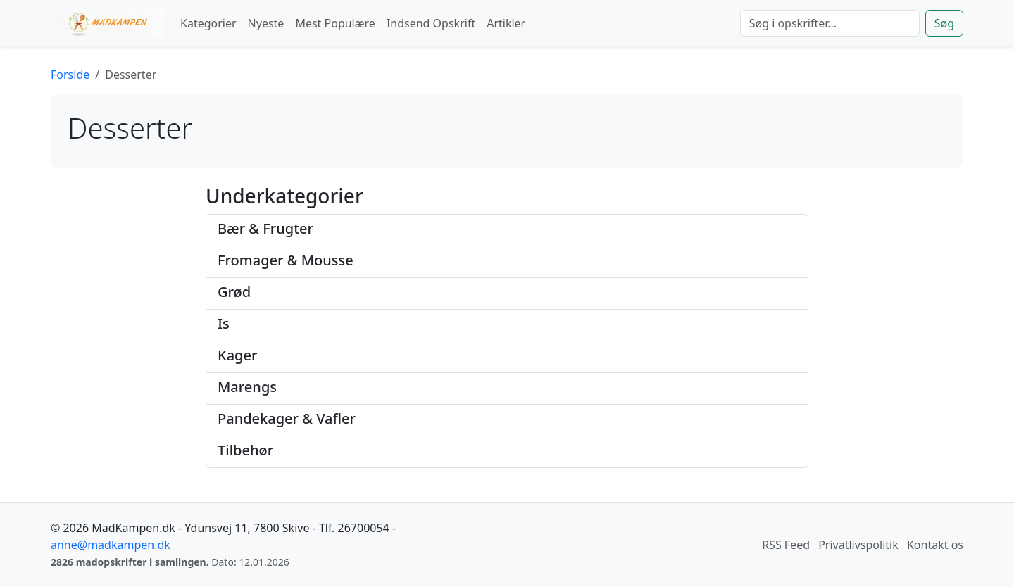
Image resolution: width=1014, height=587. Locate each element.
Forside (70, 74)
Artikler (506, 23)
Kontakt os (935, 545)
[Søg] (830, 23)
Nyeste (266, 23)
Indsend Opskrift (431, 23)
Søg (944, 23)
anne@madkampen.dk (110, 545)
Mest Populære (335, 23)
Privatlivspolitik (858, 545)
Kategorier (208, 23)
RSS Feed (786, 545)
